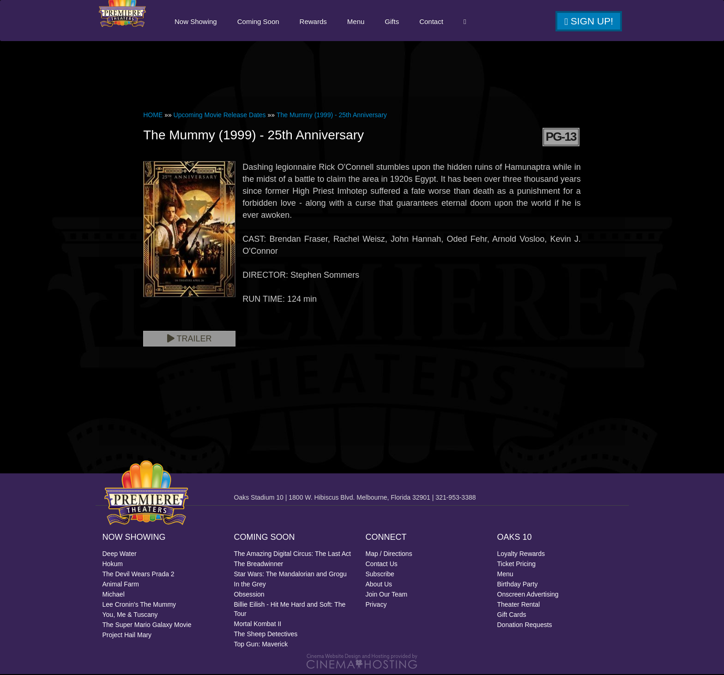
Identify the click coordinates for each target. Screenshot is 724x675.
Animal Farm (121, 585)
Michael (114, 595)
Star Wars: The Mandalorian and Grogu (290, 575)
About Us (379, 585)
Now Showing (195, 22)
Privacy (376, 605)
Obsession (249, 595)
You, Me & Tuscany (130, 615)
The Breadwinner (259, 564)
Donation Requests (524, 625)
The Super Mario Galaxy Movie (147, 625)
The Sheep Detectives (266, 635)
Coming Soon (258, 22)
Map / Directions (389, 554)
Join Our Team (387, 595)
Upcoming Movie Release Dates (220, 115)
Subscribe (380, 575)
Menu (355, 22)
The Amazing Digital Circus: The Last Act (292, 554)
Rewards (312, 22)
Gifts (391, 22)
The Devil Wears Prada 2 (139, 575)
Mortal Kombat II (258, 624)
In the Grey (250, 585)
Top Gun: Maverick (261, 645)
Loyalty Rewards (521, 554)
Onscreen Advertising (528, 595)
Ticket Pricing (516, 564)
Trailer (189, 339)
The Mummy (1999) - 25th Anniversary (332, 115)
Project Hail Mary (127, 635)
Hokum (113, 564)
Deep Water (120, 554)
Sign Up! (588, 21)
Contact (431, 22)
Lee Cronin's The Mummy (139, 605)
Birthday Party (517, 585)
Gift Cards (511, 615)
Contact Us (382, 564)
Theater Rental (518, 605)
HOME (153, 115)
